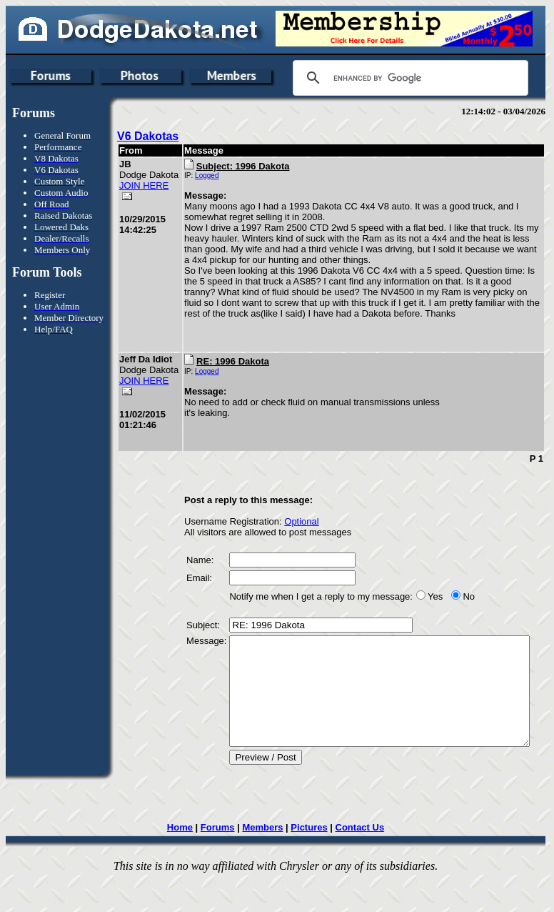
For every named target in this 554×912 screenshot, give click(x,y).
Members (267, 861)
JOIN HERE (132, 201)
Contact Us (364, 861)
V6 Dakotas (147, 136)
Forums (222, 861)
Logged (191, 175)
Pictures (314, 861)
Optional (285, 533)
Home (184, 861)
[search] (408, 77)
